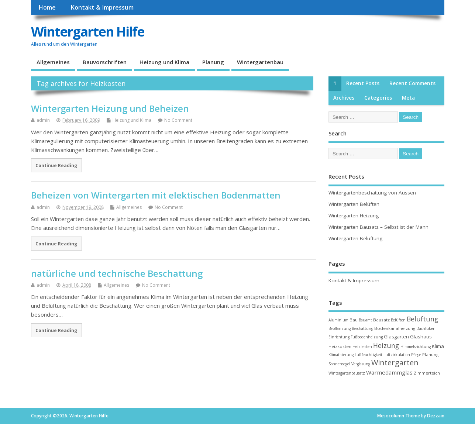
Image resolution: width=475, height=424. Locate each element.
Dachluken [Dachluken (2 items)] (426, 328)
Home (47, 7)
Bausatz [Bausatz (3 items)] (381, 320)
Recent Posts (362, 83)
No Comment (178, 120)
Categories (378, 97)
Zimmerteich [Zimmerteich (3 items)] (427, 373)
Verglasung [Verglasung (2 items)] (360, 363)
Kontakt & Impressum (102, 7)
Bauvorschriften (105, 62)
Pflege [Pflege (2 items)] (416, 354)
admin (43, 120)
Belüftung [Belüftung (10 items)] (422, 318)
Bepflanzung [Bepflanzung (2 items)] (339, 328)
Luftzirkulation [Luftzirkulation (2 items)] (396, 354)
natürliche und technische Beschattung (117, 273)
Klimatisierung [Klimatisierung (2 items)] (341, 354)
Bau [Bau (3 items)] (354, 320)
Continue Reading (56, 165)
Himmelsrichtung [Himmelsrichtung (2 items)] (415, 346)
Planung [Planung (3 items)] (430, 354)
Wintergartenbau (260, 62)
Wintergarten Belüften (353, 204)
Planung (213, 62)
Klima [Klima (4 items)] (438, 346)
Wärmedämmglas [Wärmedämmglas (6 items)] (389, 372)
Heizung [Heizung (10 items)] (386, 345)
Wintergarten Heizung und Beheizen (110, 108)
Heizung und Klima (164, 62)
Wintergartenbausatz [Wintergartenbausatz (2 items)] (346, 373)
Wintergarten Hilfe (87, 32)
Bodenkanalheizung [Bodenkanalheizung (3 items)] (394, 328)
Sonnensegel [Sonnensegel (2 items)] (339, 363)
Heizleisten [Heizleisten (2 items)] (362, 346)
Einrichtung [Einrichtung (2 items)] (339, 336)
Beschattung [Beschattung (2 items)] (362, 328)
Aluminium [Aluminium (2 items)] (338, 320)
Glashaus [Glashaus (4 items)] (421, 336)
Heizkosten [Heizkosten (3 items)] (339, 346)
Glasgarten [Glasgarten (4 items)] (396, 336)
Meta (408, 97)
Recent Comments (412, 83)
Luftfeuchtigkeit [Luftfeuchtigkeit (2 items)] (368, 354)
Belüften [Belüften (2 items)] (398, 320)
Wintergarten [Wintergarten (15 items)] (395, 363)
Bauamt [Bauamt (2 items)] (365, 320)
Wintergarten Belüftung (355, 238)
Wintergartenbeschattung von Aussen (372, 192)
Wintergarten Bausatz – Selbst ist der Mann (378, 227)
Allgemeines (53, 62)
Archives (343, 97)
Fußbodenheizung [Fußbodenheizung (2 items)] (367, 336)
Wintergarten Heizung (353, 215)
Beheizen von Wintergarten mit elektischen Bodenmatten (155, 195)
